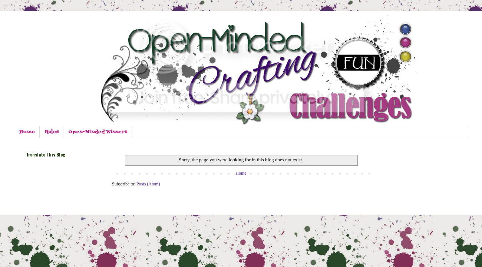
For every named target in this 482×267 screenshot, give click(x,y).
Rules (51, 132)
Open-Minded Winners (97, 132)
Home (27, 132)
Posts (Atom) (148, 184)
